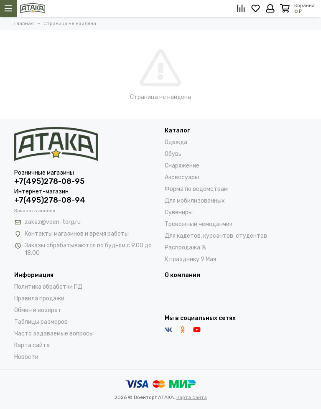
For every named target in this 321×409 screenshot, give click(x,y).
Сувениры (179, 212)
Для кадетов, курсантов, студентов (216, 235)
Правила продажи (39, 298)
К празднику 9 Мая (190, 259)
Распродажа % (185, 247)
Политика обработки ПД (48, 286)
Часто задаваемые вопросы (54, 333)
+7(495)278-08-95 (49, 181)
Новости (26, 357)
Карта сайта (32, 345)
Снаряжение (182, 165)
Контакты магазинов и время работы (77, 233)
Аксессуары (182, 177)
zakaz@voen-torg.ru (53, 222)
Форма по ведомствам (196, 189)
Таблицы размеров (41, 321)
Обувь (173, 154)
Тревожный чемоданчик (198, 224)
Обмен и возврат (37, 310)
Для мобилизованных (195, 200)
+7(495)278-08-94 (49, 200)
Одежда (176, 142)
